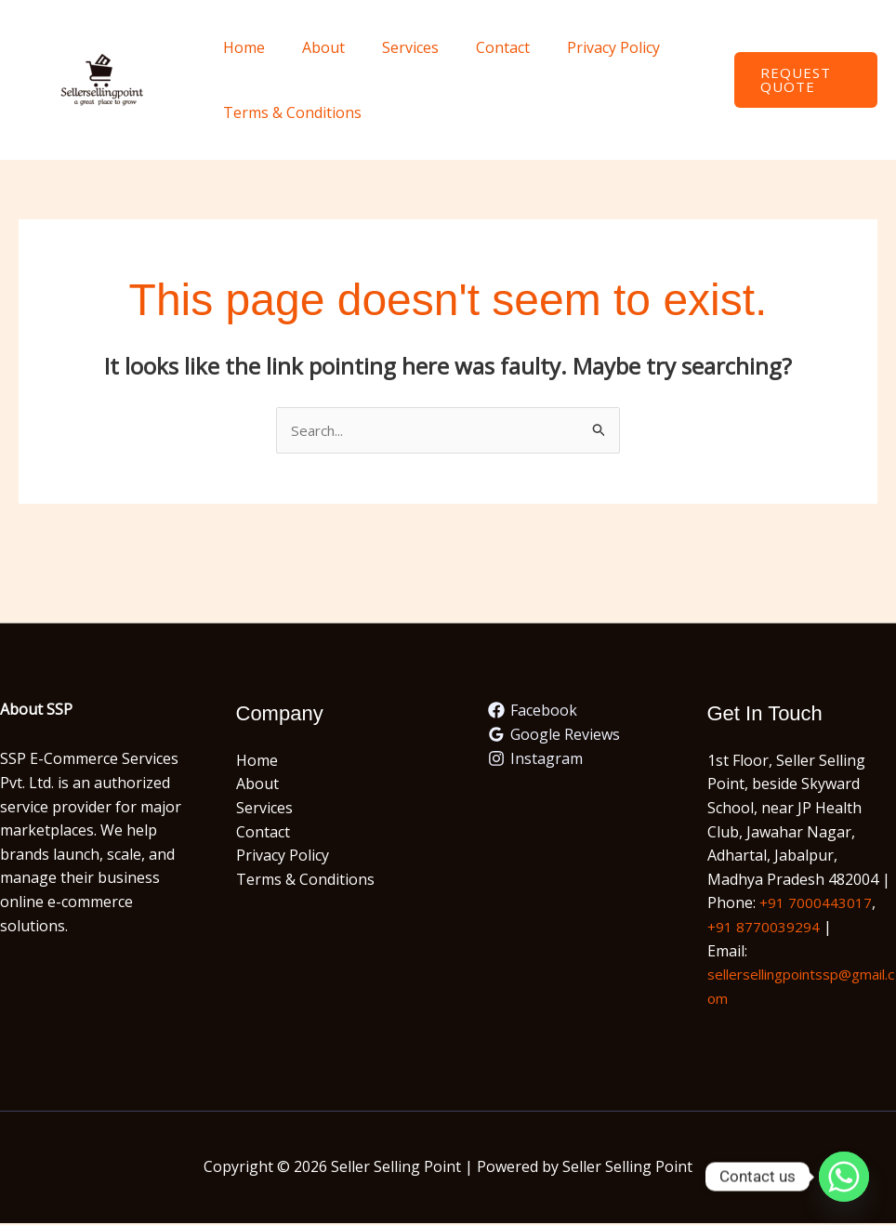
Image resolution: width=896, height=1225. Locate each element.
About (312, 47)
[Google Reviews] (554, 736)
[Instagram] (535, 759)
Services (391, 47)
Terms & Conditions (288, 112)
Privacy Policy (580, 47)
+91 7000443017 (816, 904)
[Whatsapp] (844, 1177)
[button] (801, 80)
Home (240, 47)
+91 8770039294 (764, 927)
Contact (477, 47)
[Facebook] (533, 712)
